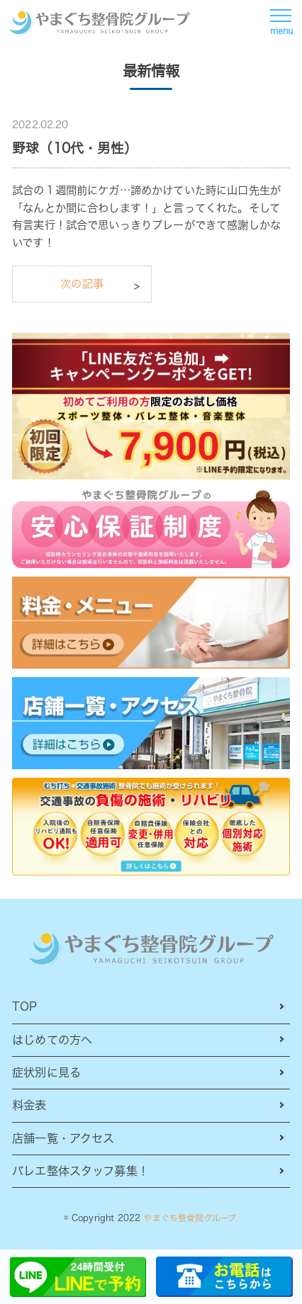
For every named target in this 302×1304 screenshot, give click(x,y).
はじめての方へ (52, 1039)
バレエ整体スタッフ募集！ (80, 1171)
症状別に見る (46, 1072)
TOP (24, 1006)
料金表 (29, 1105)
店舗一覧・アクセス (63, 1138)
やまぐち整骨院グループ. (190, 1218)
